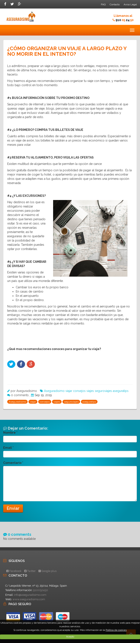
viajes (90, 391)
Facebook (13, 571)
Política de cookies (116, 630)
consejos (79, 391)
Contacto (115, 4)
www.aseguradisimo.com (29, 599)
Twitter (30, 571)
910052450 (40, 590)
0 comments (20, 395)
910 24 (125, 20)
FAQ (103, 4)
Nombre (10, 432)
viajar (68, 391)
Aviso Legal (130, 4)
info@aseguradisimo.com (30, 594)
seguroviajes (103, 391)
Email (8, 447)
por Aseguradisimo (24, 391)
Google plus (47, 571)
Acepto (70, 636)
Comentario (13, 462)
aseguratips (121, 391)
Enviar (13, 508)
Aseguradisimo (54, 391)
